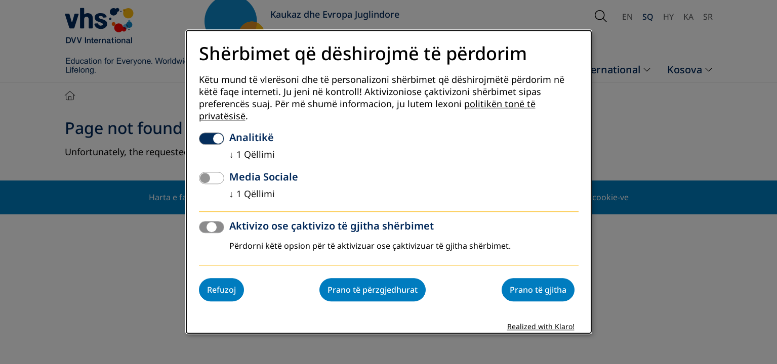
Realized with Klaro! (541, 327)
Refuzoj (221, 290)
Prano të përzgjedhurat (373, 290)
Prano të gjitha (538, 290)
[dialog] (388, 181)
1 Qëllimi (252, 155)
